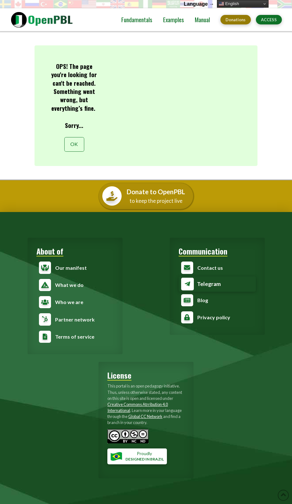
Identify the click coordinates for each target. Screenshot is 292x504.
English (229, 3)
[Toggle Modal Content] (217, 284)
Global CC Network (145, 416)
